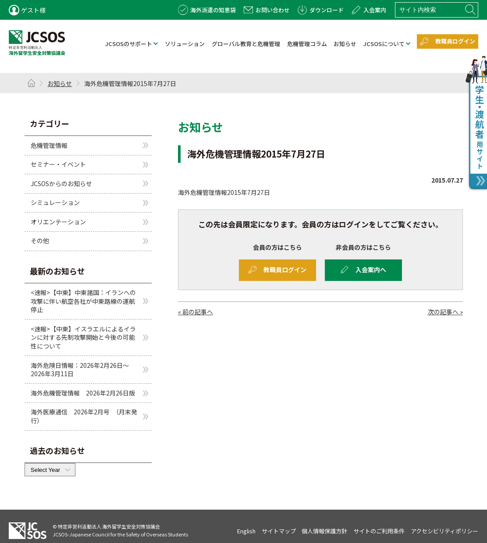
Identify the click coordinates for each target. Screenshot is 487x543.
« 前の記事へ (195, 311)
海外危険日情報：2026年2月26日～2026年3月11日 (80, 369)
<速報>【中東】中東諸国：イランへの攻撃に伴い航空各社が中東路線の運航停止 (83, 301)
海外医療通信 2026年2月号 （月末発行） (84, 416)
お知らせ (59, 83)
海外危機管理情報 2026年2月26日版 (83, 392)
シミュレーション (55, 202)
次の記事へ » (445, 311)
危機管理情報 (49, 144)
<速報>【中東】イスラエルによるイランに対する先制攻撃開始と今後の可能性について (83, 337)
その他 (40, 240)
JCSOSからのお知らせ (61, 183)
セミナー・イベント (58, 164)
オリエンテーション (58, 221)
